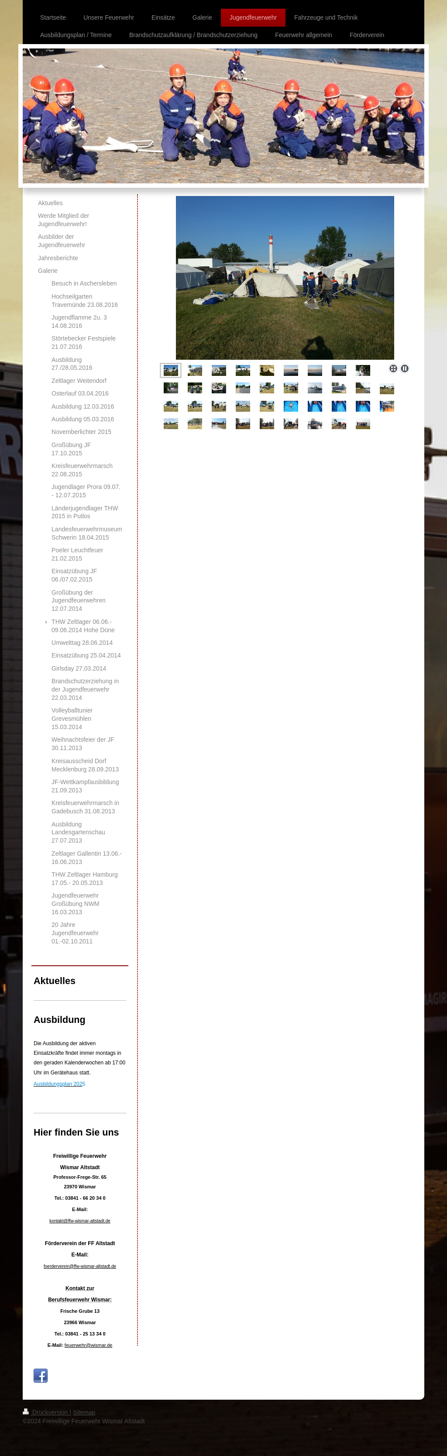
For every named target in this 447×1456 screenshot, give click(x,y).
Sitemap (84, 1412)
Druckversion (46, 1412)
